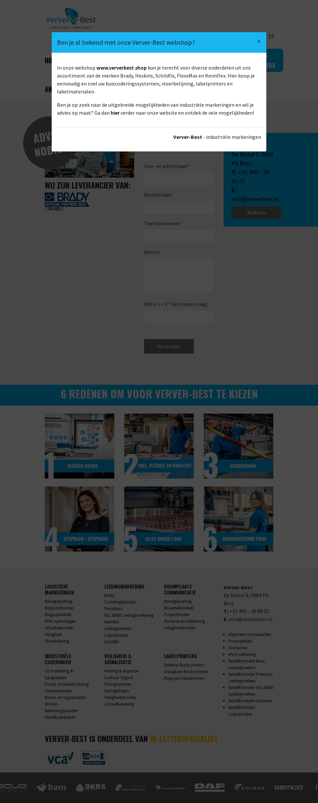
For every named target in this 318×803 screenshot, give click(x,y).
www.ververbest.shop (121, 67)
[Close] (258, 41)
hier (115, 112)
